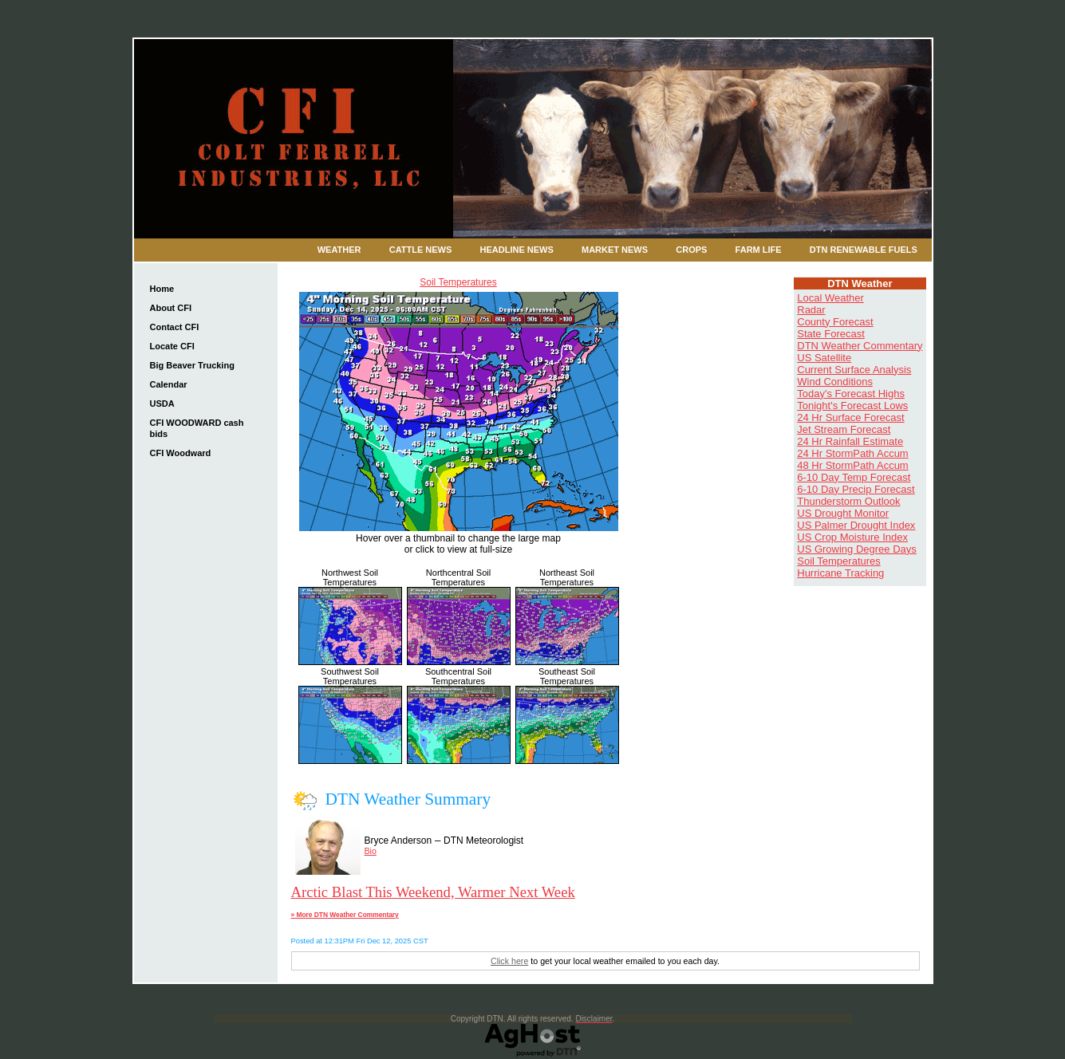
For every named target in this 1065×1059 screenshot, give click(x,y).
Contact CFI (174, 327)
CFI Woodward (180, 453)
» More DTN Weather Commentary (345, 915)
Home (162, 288)
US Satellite (824, 358)
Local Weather (830, 298)
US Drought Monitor (843, 513)
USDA (162, 403)
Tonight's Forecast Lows (852, 405)
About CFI (171, 308)
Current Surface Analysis (854, 370)
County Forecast (835, 322)
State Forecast (831, 334)
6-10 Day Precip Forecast (855, 489)
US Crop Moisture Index (852, 537)
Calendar (168, 384)
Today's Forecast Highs (851, 394)
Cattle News (420, 249)
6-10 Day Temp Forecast (853, 477)
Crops (691, 249)
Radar (811, 310)
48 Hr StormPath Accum (852, 465)
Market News (615, 249)
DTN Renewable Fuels (863, 249)
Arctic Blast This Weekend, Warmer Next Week (433, 892)
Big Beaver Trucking (192, 365)
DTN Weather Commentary (859, 346)
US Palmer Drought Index (856, 525)
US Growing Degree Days (857, 549)
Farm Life (759, 249)
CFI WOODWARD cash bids (197, 428)
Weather (339, 249)
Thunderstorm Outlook (848, 501)
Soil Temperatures (458, 282)
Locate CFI (172, 346)
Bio (371, 851)
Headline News (517, 249)
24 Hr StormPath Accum (852, 453)
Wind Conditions (835, 382)
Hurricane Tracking (840, 573)
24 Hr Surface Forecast (850, 417)
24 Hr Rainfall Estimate (850, 441)
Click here (509, 961)
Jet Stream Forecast (843, 429)
